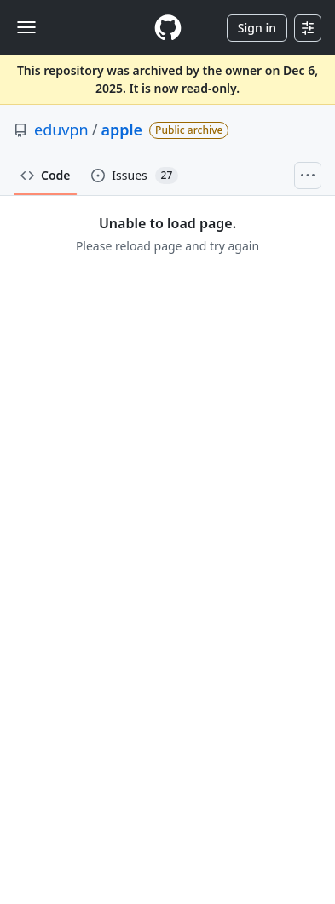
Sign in (257, 28)
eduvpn (61, 129)
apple (121, 129)
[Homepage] (168, 28)
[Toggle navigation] (26, 27)
